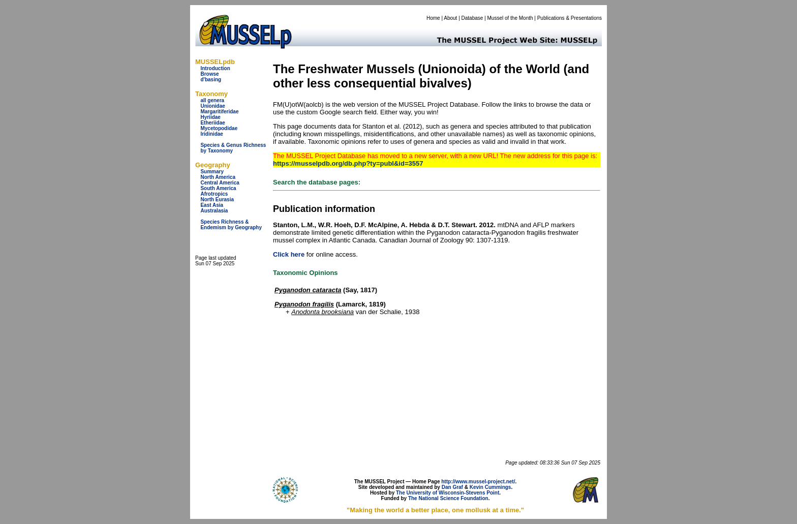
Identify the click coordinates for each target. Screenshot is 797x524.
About (450, 18)
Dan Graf (452, 487)
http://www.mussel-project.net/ (478, 481)
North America (217, 177)
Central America (219, 183)
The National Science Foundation (448, 498)
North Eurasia (217, 199)
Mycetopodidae (218, 128)
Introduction (215, 68)
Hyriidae (210, 117)
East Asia (211, 205)
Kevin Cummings (490, 487)
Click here (288, 254)
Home (433, 18)
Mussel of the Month (510, 18)
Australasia (214, 210)
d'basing (210, 79)
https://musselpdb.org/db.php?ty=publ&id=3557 (348, 163)
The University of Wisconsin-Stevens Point (447, 493)
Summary (212, 171)
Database (472, 18)
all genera (212, 100)
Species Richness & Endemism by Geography (231, 224)
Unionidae (212, 106)
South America (218, 188)
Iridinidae (211, 134)
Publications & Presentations (569, 18)
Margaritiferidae (219, 111)
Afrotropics (214, 194)
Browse (209, 74)
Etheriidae (212, 123)
